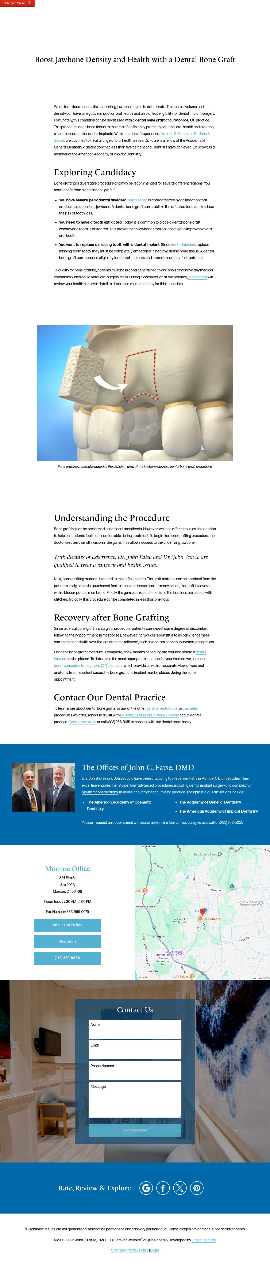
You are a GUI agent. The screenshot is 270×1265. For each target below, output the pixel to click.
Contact (220, 15)
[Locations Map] (202, 912)
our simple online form (158, 822)
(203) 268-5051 (230, 822)
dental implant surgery (207, 785)
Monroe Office (67, 869)
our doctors (197, 277)
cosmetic (190, 708)
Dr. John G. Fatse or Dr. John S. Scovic (149, 715)
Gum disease (137, 200)
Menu (246, 16)
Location (194, 15)
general (152, 708)
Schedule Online (17, 3)
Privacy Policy (137, 1250)
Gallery (135, 15)
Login (154, 1250)
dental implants (183, 245)
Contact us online (82, 722)
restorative (169, 708)
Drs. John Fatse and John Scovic (107, 778)
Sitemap (118, 1250)
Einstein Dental (204, 1240)
